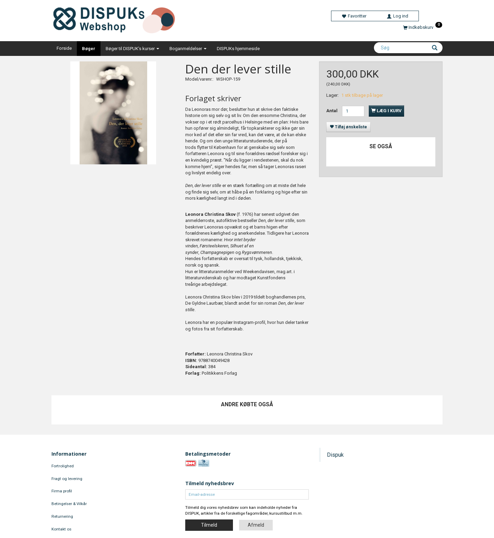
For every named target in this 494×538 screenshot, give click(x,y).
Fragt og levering (66, 478)
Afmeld (256, 525)
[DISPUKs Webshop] (116, 19)
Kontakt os (61, 529)
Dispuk (335, 455)
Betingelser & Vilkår (69, 503)
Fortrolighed (62, 466)
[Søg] (434, 48)
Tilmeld (209, 525)
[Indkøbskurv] (422, 27)
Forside (64, 48)
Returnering (62, 516)
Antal (332, 110)
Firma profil (61, 491)
